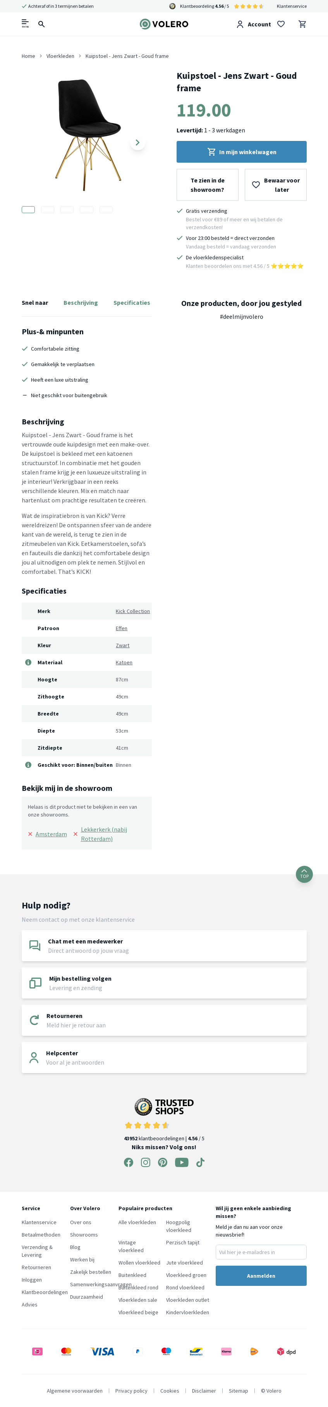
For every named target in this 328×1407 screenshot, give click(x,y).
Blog (75, 1247)
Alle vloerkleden (137, 1222)
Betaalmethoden (41, 1234)
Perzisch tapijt (182, 1242)
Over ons (80, 1222)
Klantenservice (292, 6)
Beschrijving (81, 302)
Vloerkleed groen (186, 1275)
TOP (304, 874)
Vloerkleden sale (137, 1299)
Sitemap (238, 1390)
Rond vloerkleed (185, 1287)
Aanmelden (261, 1275)
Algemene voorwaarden (75, 1390)
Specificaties (131, 302)
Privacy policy (131, 1390)
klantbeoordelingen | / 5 (164, 1120)
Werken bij (82, 1259)
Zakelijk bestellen (90, 1271)
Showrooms (84, 1234)
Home (28, 55)
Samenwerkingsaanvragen (101, 1284)
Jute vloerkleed (184, 1262)
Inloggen (32, 1279)
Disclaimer (204, 1390)
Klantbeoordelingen (45, 1292)
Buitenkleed (132, 1275)
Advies (30, 1304)
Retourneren (36, 1267)
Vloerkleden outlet (187, 1299)
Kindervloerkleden (187, 1312)
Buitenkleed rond (138, 1287)
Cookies (169, 1390)
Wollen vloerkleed (139, 1262)
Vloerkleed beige (138, 1312)
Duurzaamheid (86, 1296)
